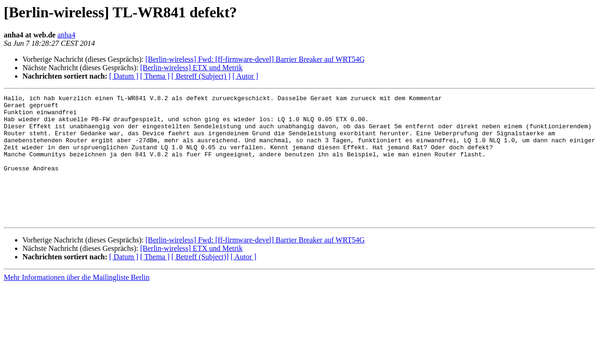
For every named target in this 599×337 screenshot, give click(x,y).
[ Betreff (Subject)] (199, 282)
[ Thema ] (155, 76)
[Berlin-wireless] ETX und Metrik (191, 68)
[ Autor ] (245, 76)
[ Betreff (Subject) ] (200, 76)
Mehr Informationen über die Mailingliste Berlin (76, 303)
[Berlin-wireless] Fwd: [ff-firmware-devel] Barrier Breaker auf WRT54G (255, 59)
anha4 (66, 35)
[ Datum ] (123, 76)
